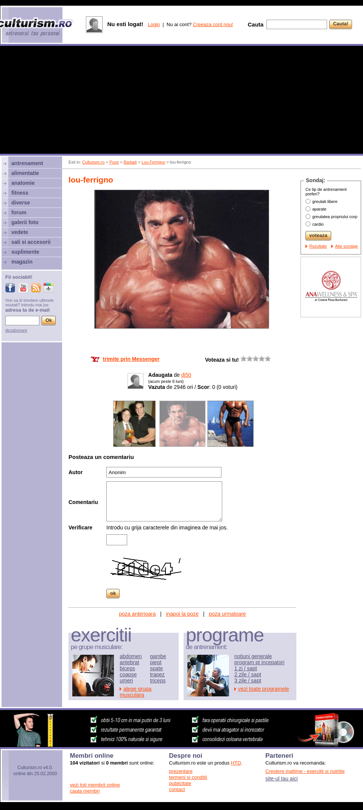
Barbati (130, 162)
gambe (158, 656)
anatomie (22, 183)
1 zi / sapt (245, 668)
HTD (236, 763)
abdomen (131, 656)
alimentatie (25, 173)
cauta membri (85, 791)
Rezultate (318, 246)
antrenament (27, 163)
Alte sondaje (346, 246)
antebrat (129, 662)
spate (156, 668)
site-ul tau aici (281, 779)
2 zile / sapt (247, 674)
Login (154, 24)
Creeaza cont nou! (213, 24)
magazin (22, 262)
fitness (19, 193)
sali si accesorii (31, 242)
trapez (157, 674)
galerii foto (25, 222)
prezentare (181, 771)
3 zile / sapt (247, 680)
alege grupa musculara (135, 692)
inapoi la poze (182, 614)
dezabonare (16, 330)
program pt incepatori (259, 662)
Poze (114, 162)
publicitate (180, 783)
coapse (128, 674)
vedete (19, 232)
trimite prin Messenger (131, 359)
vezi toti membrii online (95, 785)
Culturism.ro (93, 162)
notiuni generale (253, 656)
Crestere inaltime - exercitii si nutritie (305, 771)
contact (177, 789)
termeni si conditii (188, 777)
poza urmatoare (227, 614)
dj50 (186, 375)
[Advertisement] (181, 101)
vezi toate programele (263, 689)
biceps (127, 668)
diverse (20, 203)
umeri (126, 680)
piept (155, 662)
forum (18, 212)
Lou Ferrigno (153, 162)
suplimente (25, 252)
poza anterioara (137, 614)
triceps (157, 680)
